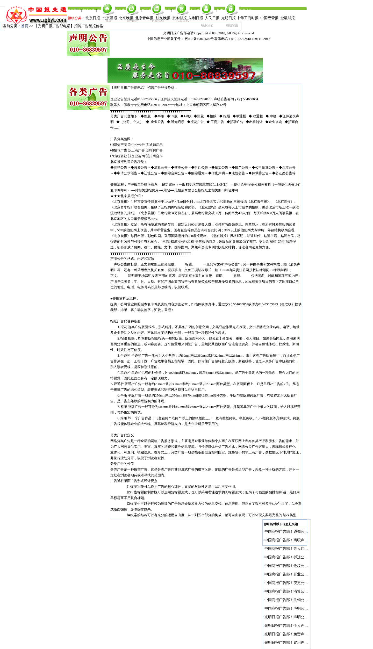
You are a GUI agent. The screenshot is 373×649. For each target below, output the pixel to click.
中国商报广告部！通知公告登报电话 (293, 531)
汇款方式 (182, 20)
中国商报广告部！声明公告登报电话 (293, 608)
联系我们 (207, 25)
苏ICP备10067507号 (199, 39)
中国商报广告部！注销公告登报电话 (293, 600)
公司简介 (133, 20)
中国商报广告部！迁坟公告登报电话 (293, 566)
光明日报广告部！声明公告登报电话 (293, 617)
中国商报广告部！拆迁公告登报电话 (293, 557)
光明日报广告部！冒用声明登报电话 (293, 643)
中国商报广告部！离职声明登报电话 (293, 540)
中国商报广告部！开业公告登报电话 (293, 574)
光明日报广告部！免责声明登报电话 (293, 634)
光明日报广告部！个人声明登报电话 (293, 626)
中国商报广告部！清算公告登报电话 (293, 591)
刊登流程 (158, 20)
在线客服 (232, 25)
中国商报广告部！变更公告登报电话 (293, 583)
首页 (108, 20)
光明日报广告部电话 (178, 33)
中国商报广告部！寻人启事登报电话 (293, 549)
